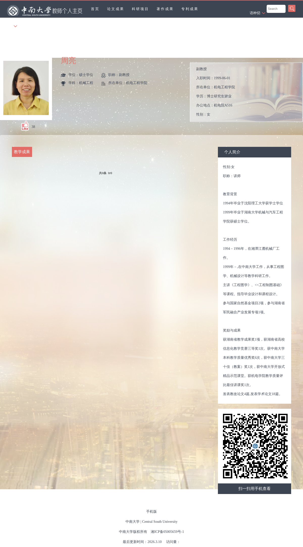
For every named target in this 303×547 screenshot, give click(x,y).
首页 (95, 9)
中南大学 (132, 522)
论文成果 (115, 9)
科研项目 (140, 9)
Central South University (160, 522)
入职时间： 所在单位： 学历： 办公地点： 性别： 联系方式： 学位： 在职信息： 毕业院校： (248, 92)
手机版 (151, 511)
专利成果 (189, 9)
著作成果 (165, 9)
